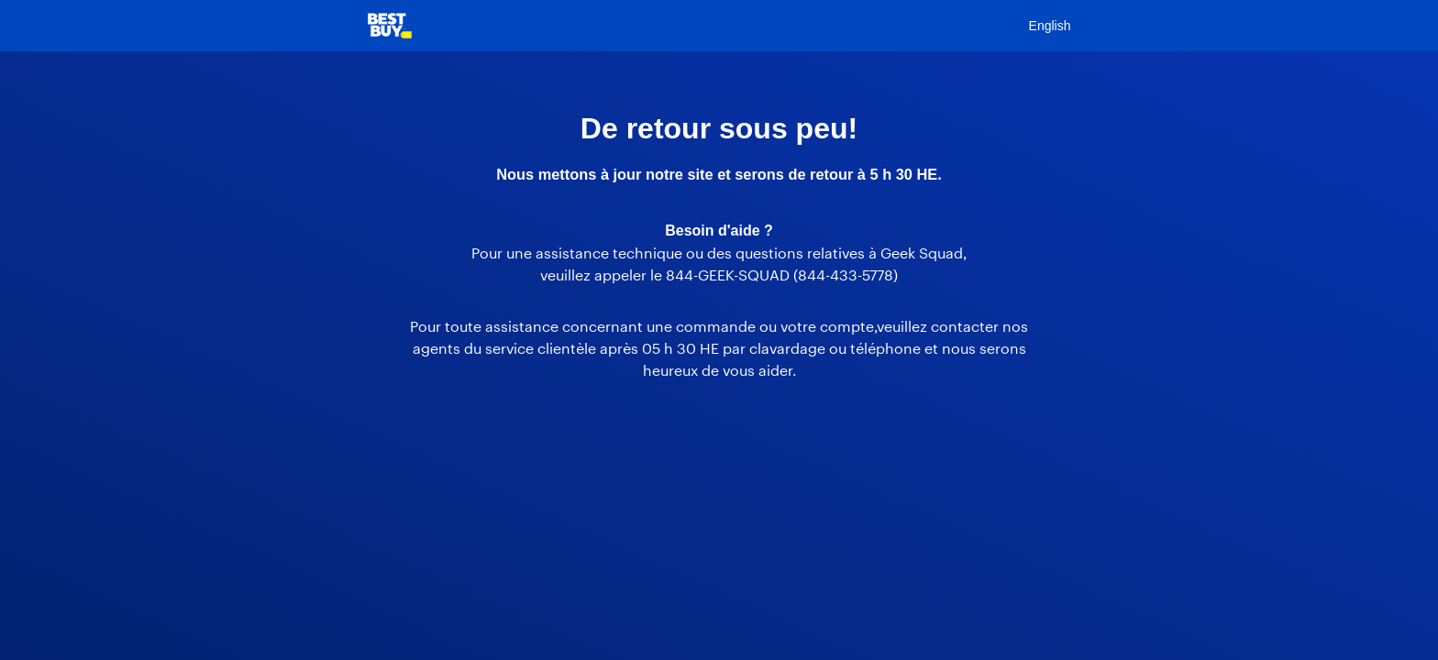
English (1050, 25)
